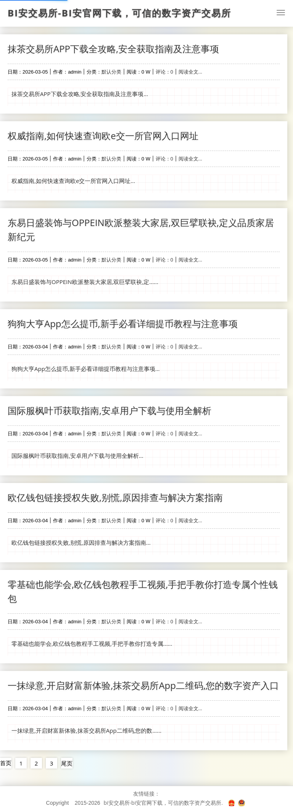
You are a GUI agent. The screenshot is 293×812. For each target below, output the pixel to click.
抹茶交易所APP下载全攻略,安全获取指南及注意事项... (79, 94)
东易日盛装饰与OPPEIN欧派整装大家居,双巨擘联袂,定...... (84, 282)
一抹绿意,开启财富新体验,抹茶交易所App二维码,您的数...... (86, 730)
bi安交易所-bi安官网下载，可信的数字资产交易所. (162, 802)
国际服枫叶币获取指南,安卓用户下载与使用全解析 (109, 410)
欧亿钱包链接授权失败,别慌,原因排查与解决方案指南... (81, 542)
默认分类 (111, 71)
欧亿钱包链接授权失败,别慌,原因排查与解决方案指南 (115, 497)
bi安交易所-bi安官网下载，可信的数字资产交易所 (119, 13)
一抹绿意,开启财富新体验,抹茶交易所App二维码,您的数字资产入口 (143, 685)
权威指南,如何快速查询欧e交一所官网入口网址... (73, 181)
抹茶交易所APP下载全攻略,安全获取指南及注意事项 (113, 48)
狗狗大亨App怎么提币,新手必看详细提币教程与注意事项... (85, 368)
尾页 (66, 763)
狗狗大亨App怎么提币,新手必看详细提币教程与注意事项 (123, 323)
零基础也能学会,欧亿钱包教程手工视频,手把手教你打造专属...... (91, 643)
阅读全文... (190, 71)
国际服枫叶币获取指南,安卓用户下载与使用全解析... (77, 455)
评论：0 (164, 71)
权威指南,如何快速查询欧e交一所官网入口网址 (103, 135)
